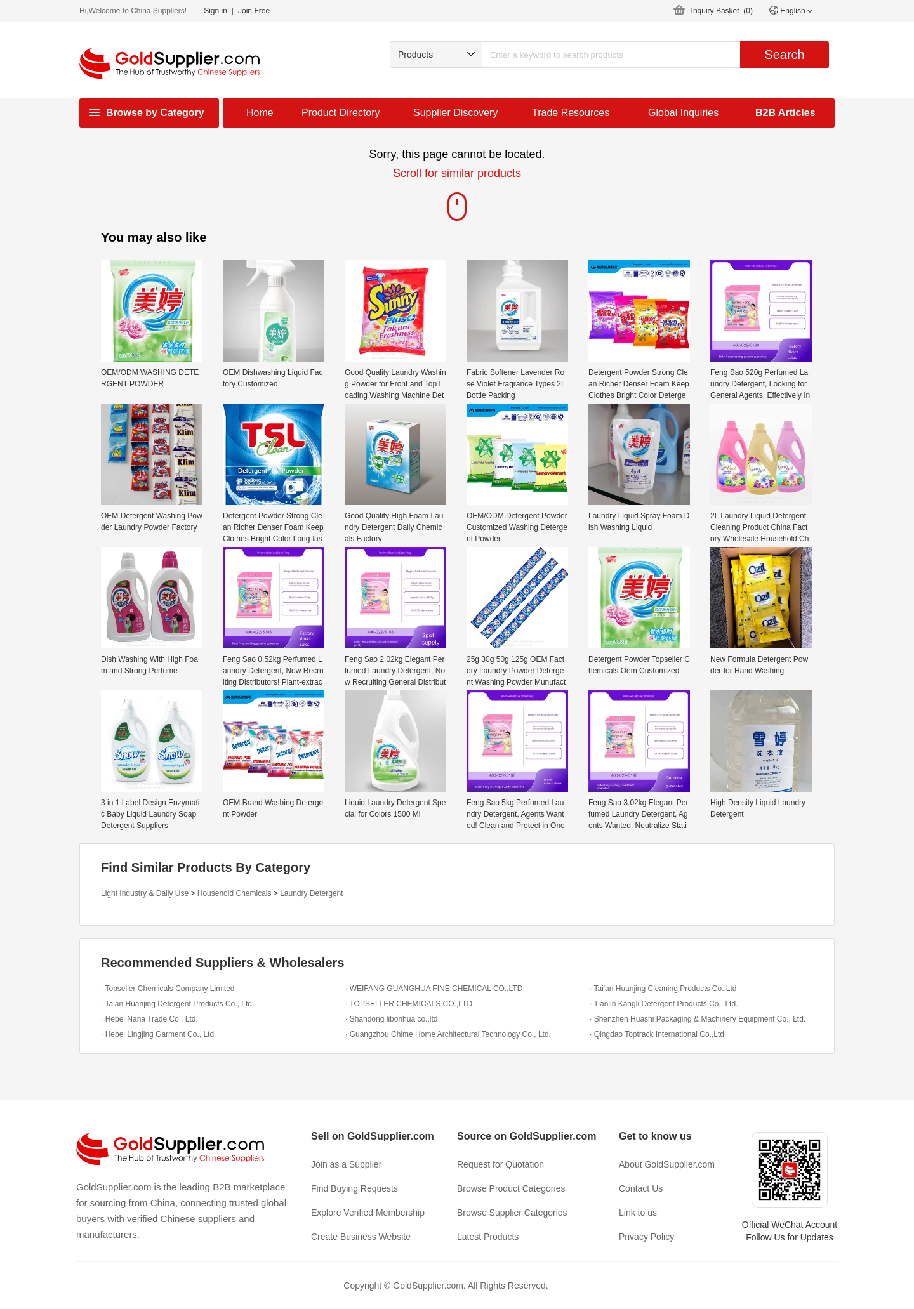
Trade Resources (570, 112)
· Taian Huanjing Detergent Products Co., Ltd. (177, 1003)
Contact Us (641, 1188)
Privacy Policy (646, 1237)
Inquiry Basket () (722, 10)
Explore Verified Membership (368, 1212)
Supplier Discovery (455, 112)
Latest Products (488, 1237)
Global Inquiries (683, 112)
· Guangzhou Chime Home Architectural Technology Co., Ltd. (448, 1034)
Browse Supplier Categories (512, 1212)
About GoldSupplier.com (667, 1164)
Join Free (254, 10)
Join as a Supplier (346, 1164)
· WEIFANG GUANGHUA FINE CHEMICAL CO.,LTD (433, 988)
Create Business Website (361, 1237)
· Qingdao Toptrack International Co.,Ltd (657, 1034)
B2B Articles (785, 112)
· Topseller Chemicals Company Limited (168, 988)
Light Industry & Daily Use (145, 893)
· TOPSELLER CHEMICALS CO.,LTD (408, 1003)
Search (784, 55)
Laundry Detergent (311, 893)
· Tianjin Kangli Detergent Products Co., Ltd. (664, 1003)
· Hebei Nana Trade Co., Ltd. (149, 1019)
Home (260, 112)
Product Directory (340, 112)
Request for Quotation (500, 1164)
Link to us (638, 1212)
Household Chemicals (234, 893)
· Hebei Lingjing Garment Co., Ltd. (158, 1034)
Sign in (215, 10)
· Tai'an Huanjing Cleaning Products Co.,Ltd (663, 988)
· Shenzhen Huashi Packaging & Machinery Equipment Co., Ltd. (697, 1019)
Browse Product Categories (511, 1188)
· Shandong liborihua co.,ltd (391, 1019)
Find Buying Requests (354, 1188)
